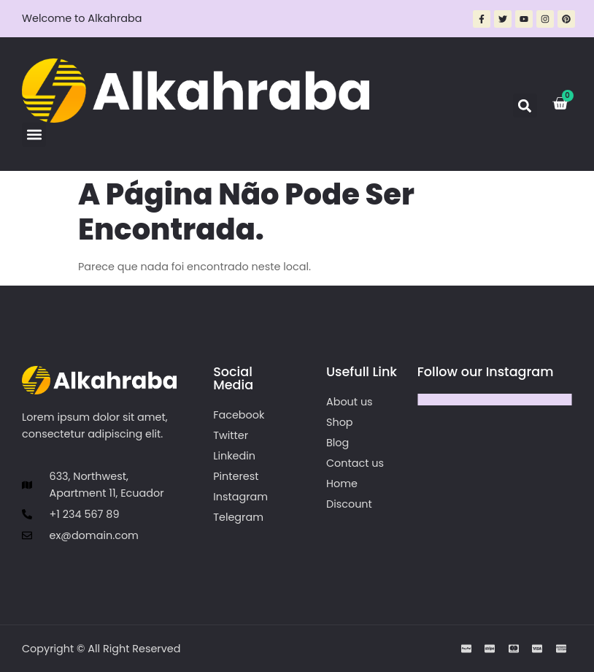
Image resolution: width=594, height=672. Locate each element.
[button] (34, 135)
